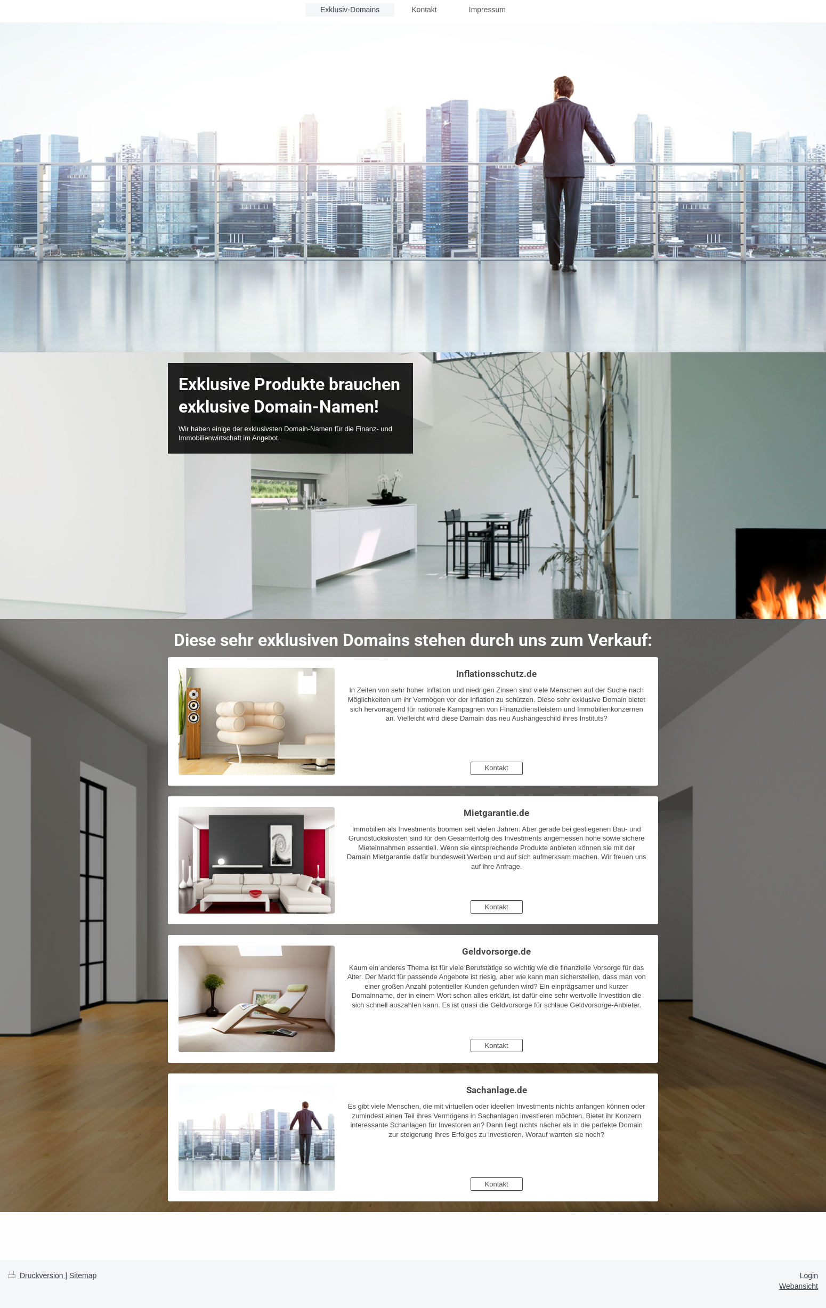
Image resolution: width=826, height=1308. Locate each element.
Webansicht (798, 1286)
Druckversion (36, 1275)
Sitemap (82, 1275)
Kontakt (496, 768)
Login (809, 1275)
